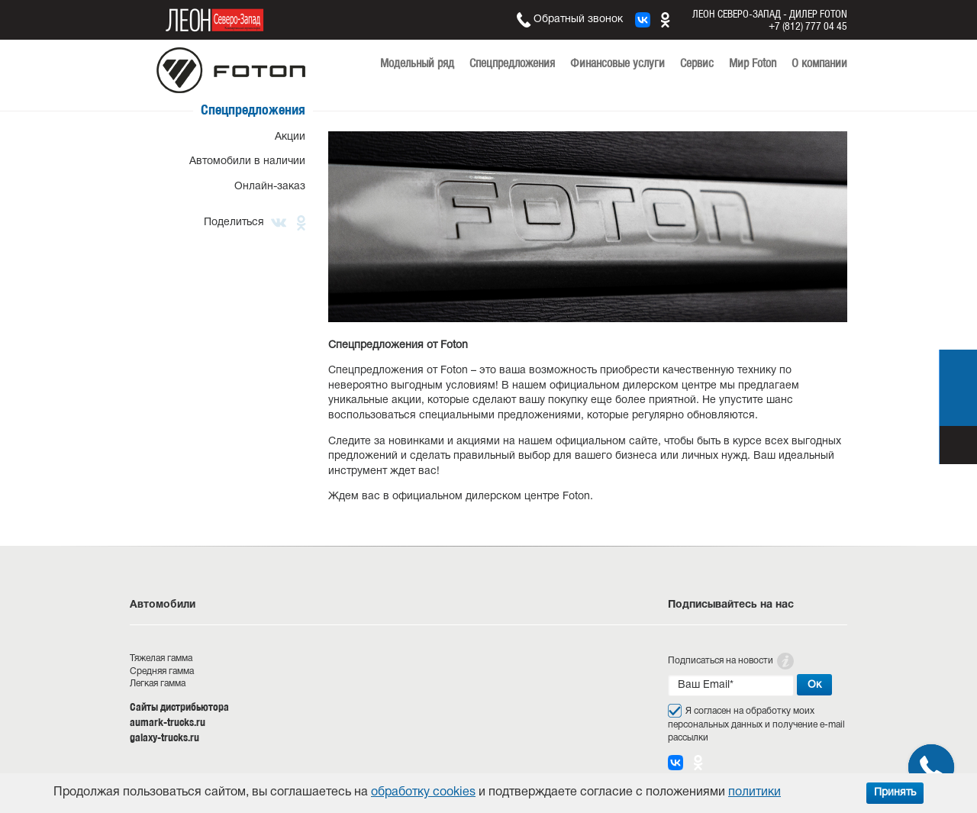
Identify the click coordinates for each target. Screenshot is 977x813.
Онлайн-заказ (269, 187)
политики (754, 792)
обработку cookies (423, 792)
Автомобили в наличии (247, 161)
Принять (895, 793)
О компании (819, 62)
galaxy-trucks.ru (164, 737)
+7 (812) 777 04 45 (808, 26)
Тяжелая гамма (161, 658)
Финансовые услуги (617, 62)
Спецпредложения (512, 62)
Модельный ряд (417, 62)
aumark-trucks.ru (167, 722)
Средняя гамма (162, 671)
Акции (290, 137)
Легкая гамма (157, 683)
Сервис (697, 62)
